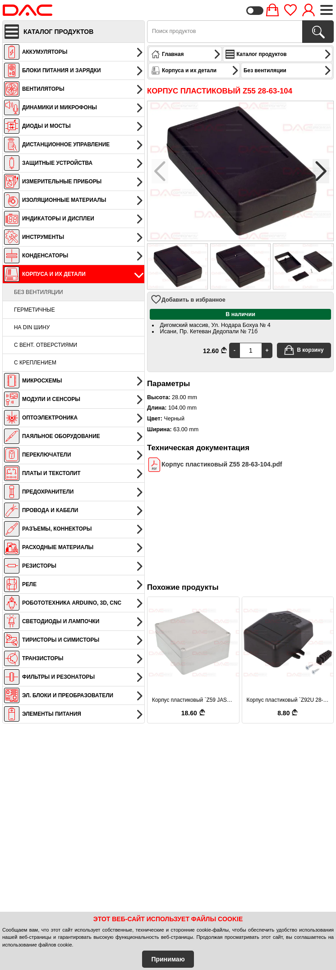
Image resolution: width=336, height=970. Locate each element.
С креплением (35, 362)
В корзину (303, 350)
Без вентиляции (38, 292)
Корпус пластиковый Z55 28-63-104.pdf (214, 464)
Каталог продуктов (278, 54)
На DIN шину (32, 327)
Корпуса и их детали (195, 70)
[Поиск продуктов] (318, 31)
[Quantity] (251, 350)
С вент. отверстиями (45, 345)
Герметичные (34, 310)
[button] (321, 171)
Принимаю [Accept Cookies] (167, 959)
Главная (186, 54)
